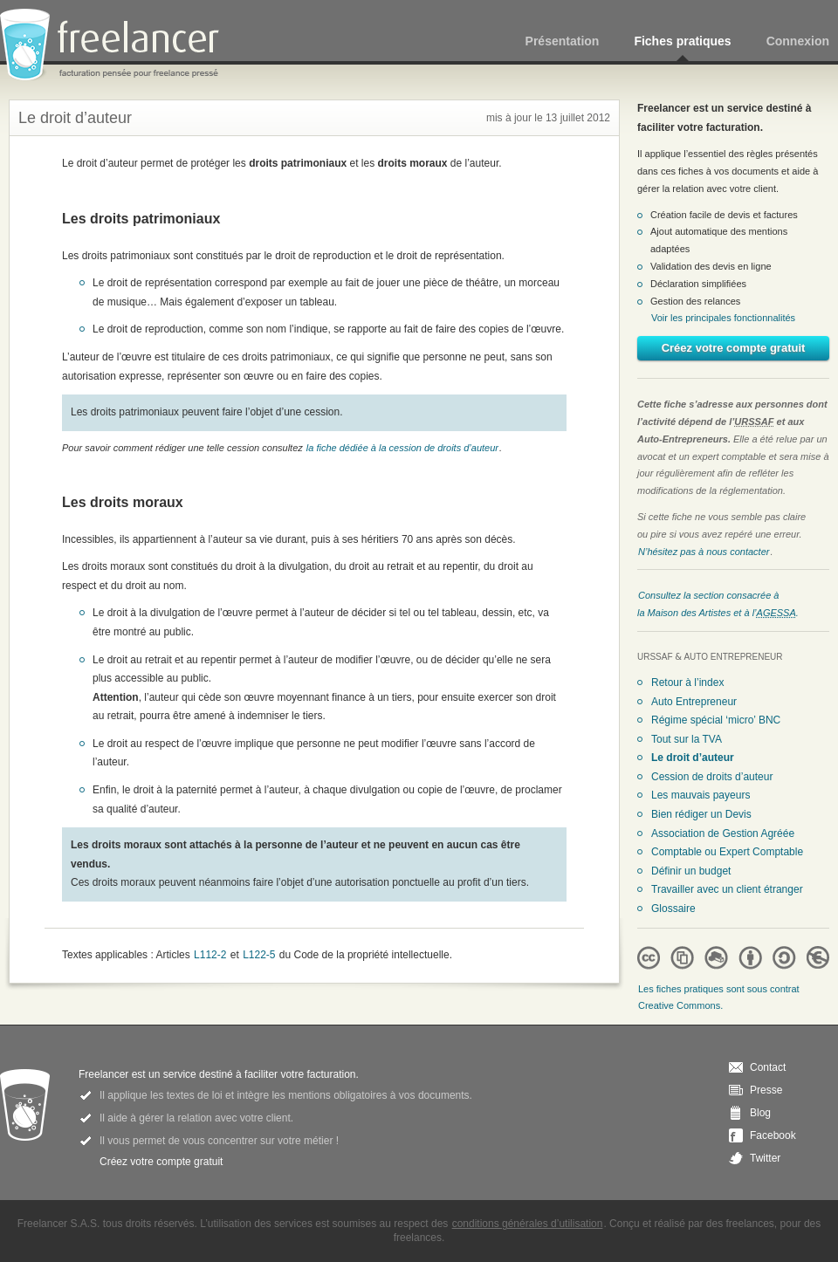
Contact (768, 1067)
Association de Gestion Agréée (722, 833)
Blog (760, 1113)
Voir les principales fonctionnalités (723, 317)
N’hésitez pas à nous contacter (703, 551)
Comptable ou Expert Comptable (727, 852)
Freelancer (119, 46)
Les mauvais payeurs (700, 795)
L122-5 (259, 955)
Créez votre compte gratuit (734, 347)
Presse (766, 1090)
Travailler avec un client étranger (727, 889)
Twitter (765, 1158)
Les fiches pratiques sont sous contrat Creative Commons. (719, 998)
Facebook (773, 1135)
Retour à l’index (687, 682)
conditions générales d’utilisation (527, 1223)
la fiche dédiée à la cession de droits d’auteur (402, 447)
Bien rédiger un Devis (701, 814)
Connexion (797, 41)
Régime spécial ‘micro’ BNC (715, 720)
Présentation (562, 41)
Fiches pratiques (682, 41)
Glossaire (673, 908)
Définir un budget (691, 871)
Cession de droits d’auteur (712, 777)
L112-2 (210, 955)
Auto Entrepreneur (694, 702)
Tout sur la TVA (686, 739)
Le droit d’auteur (692, 757)
